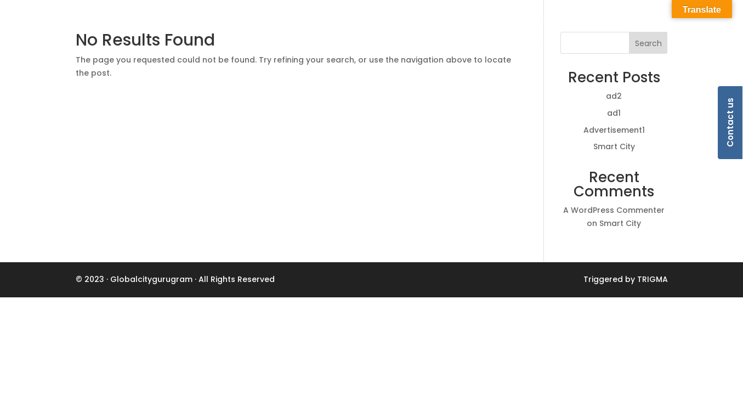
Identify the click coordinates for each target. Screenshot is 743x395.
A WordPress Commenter (614, 210)
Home (380, 22)
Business (422, 22)
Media (572, 22)
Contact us (730, 123)
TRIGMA (652, 279)
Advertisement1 (614, 130)
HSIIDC (690, 22)
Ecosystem (524, 22)
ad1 (614, 113)
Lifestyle (471, 22)
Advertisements (630, 22)
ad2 (614, 96)
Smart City (614, 146)
